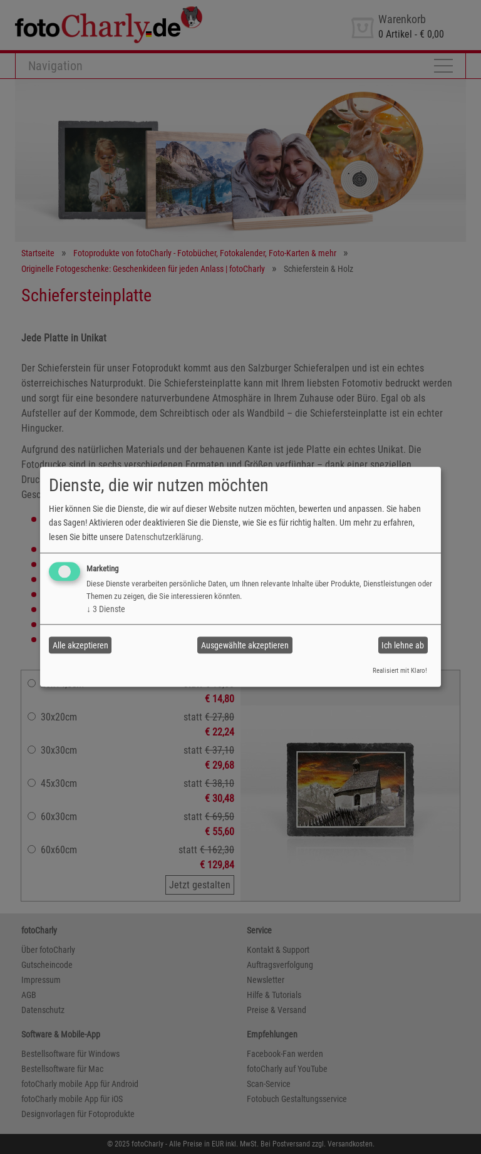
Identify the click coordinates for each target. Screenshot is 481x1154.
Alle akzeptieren (80, 645)
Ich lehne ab (402, 645)
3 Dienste (105, 609)
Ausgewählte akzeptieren (245, 645)
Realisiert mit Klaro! (400, 671)
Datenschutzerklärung (163, 537)
